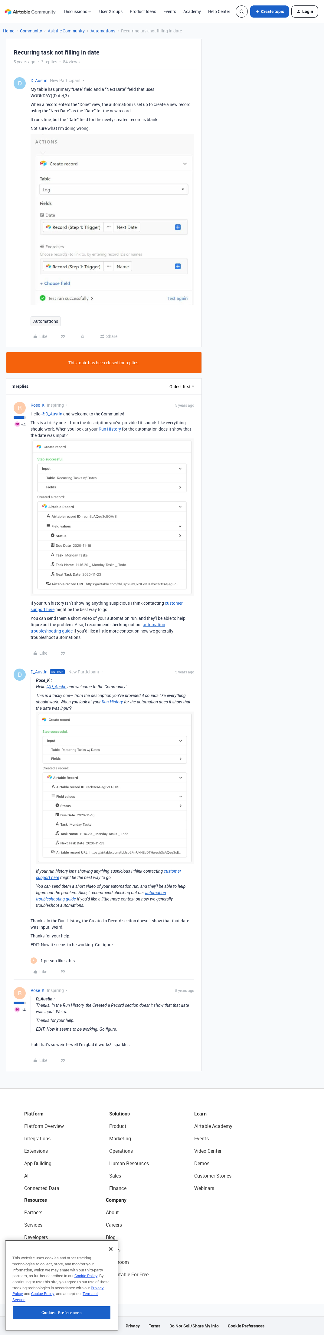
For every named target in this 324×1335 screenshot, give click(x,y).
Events (169, 11)
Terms (154, 1326)
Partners (33, 1212)
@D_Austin (51, 414)
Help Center (219, 11)
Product (117, 1126)
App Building (37, 1163)
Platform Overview (44, 1126)
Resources (35, 1200)
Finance (117, 1188)
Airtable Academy (213, 1126)
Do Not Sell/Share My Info (194, 1326)
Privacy (133, 1326)
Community (31, 31)
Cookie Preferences (246, 1326)
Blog (111, 1237)
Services (33, 1224)
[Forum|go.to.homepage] (30, 11)
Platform (34, 1113)
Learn (200, 1113)
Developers (36, 1237)
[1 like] (53, 960)
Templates (35, 1262)
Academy (192, 11)
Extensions (36, 1151)
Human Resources (129, 1163)
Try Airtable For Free (127, 1274)
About (112, 1212)
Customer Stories (212, 1175)
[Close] (110, 1283)
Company (116, 1200)
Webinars (204, 1188)
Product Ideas (143, 11)
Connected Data (41, 1188)
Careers (114, 1224)
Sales (115, 1175)
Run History (110, 429)
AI (26, 1175)
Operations (121, 1151)
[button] (269, 11)
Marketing (120, 1138)
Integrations (37, 1138)
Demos (201, 1163)
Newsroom (117, 1262)
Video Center (207, 1151)
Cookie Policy (85, 1309)
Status (113, 1249)
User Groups (111, 11)
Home (8, 31)
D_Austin (39, 80)
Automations (102, 31)
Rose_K (37, 405)
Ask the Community (66, 31)
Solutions (119, 1113)
